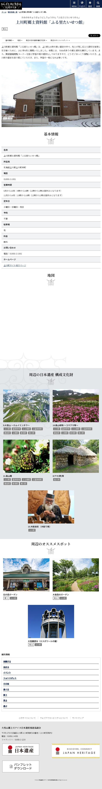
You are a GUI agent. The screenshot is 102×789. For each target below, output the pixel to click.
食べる (6, 689)
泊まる (6, 667)
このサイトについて (27, 718)
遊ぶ (5, 706)
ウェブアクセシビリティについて (54, 718)
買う (5, 695)
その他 (6, 683)
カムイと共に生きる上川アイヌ (11, 6)
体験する (7, 661)
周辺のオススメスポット (59, 40)
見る (5, 700)
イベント (7, 672)
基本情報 (8, 40)
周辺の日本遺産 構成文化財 (35, 40)
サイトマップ (78, 718)
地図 (19, 40)
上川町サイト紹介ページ (15, 265)
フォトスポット (9, 678)
